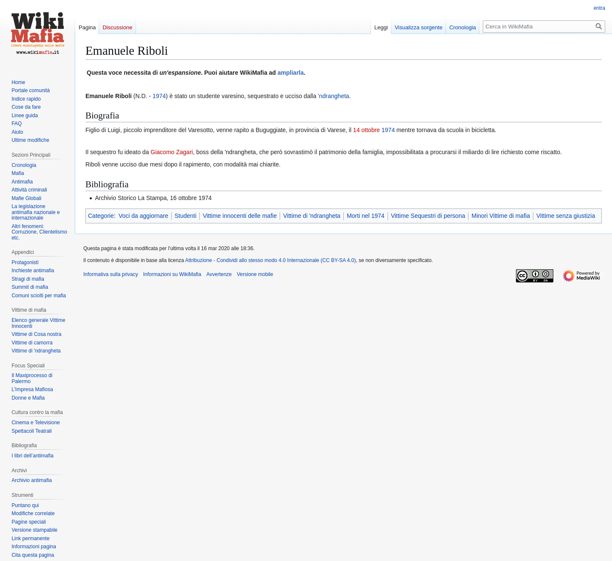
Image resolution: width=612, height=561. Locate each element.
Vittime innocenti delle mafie (240, 215)
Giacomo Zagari (171, 152)
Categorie (101, 215)
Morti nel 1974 (366, 215)
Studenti (185, 215)
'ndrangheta (333, 96)
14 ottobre (366, 130)
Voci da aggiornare (143, 215)
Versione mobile (255, 274)
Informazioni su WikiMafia (172, 274)
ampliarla (290, 72)
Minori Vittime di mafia (500, 215)
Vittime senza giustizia (565, 215)
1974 (159, 96)
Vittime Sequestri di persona (428, 215)
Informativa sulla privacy (110, 274)
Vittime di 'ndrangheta (311, 215)
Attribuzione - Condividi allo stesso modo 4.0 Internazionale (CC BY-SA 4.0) (270, 260)
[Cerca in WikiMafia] (544, 26)
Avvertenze (219, 274)
